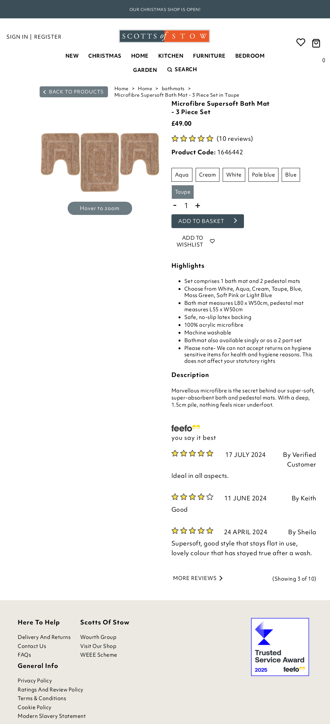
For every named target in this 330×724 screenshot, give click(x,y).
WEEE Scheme (98, 655)
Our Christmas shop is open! (165, 9)
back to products (73, 92)
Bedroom (250, 55)
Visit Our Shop (98, 646)
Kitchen (171, 55)
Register (48, 36)
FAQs (24, 655)
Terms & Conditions (42, 698)
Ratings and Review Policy (50, 689)
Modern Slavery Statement (52, 716)
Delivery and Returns (44, 637)
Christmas (104, 55)
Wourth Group (98, 637)
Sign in (17, 36)
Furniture (209, 55)
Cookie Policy (35, 707)
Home (140, 55)
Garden (145, 69)
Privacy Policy (35, 680)
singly (251, 340)
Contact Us (32, 646)
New (72, 55)
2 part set (290, 340)
